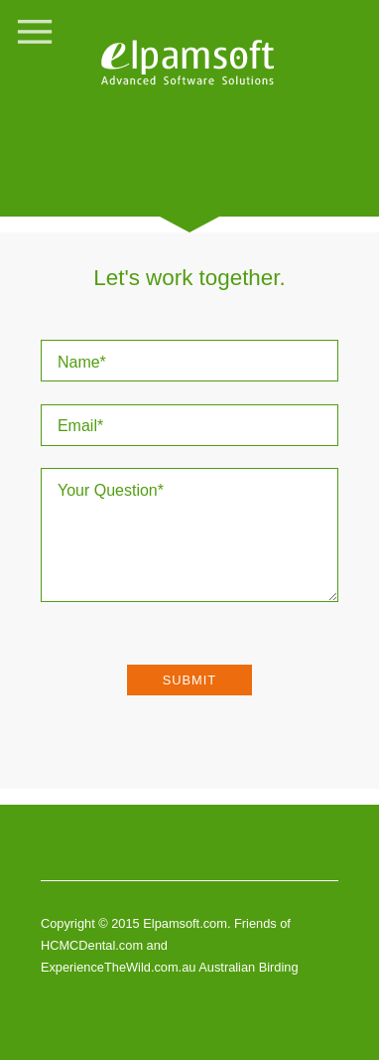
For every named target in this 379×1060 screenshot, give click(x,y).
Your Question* (189, 535)
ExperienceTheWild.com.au (118, 967)
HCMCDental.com (94, 945)
